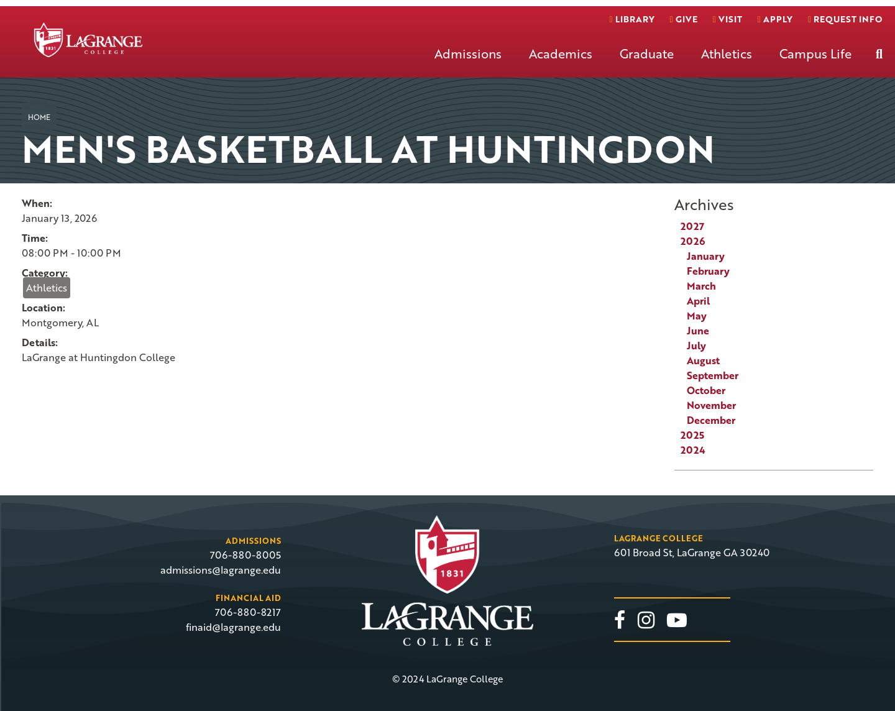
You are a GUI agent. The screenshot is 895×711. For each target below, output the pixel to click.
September (712, 375)
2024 (693, 450)
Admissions (468, 53)
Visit (727, 18)
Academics (560, 53)
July (696, 345)
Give (683, 18)
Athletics (726, 53)
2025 (692, 435)
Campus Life (815, 53)
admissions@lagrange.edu (220, 569)
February (708, 271)
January (706, 256)
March (701, 285)
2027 (692, 226)
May (697, 315)
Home (39, 116)
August (703, 360)
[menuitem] (468, 63)
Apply (775, 18)
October (706, 390)
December (711, 420)
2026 (693, 241)
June (698, 330)
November (711, 405)
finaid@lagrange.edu (233, 627)
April (698, 300)
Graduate (647, 53)
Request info (845, 18)
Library (631, 18)
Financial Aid (248, 598)
